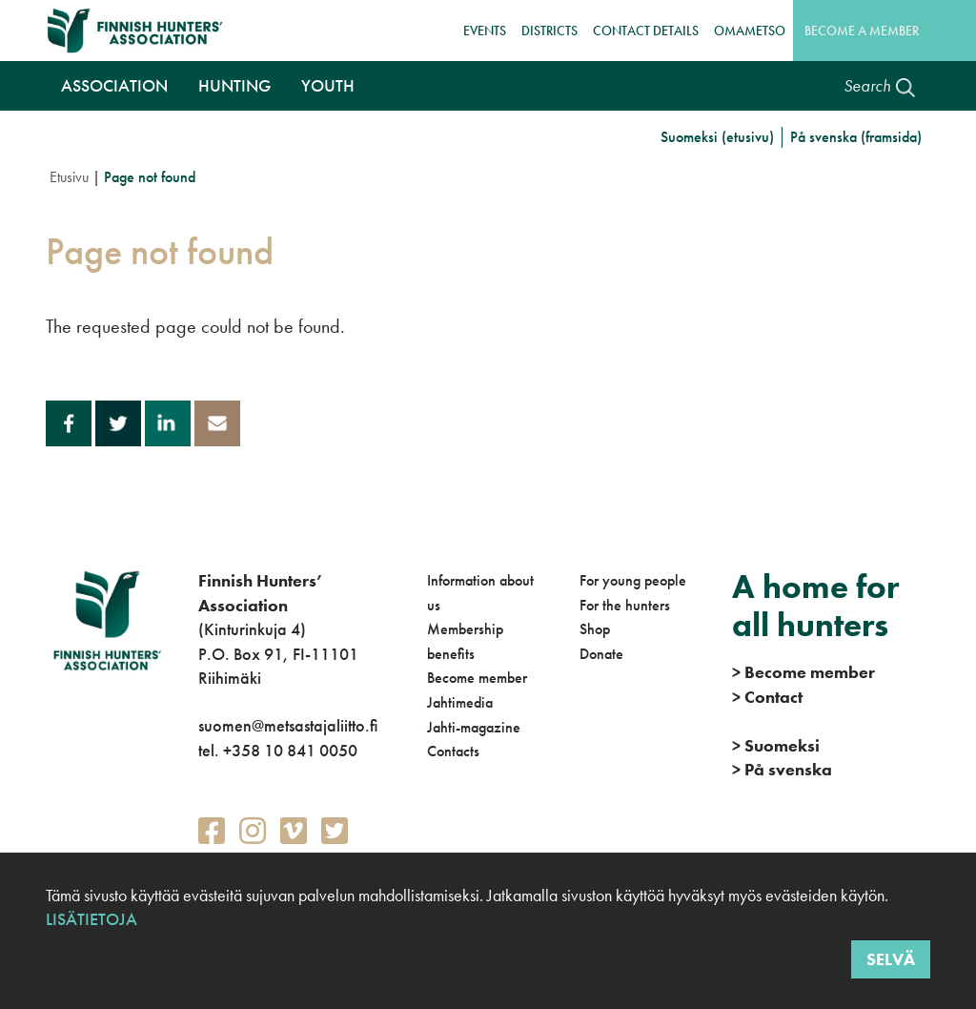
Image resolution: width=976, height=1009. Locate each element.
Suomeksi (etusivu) (717, 137)
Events (484, 30)
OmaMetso (749, 30)
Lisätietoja (91, 919)
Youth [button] (328, 85)
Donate (601, 654)
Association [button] (114, 85)
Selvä (890, 959)
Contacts (453, 751)
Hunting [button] (234, 85)
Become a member (861, 30)
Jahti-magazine (473, 727)
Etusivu (69, 177)
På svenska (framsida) (856, 137)
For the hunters (625, 605)
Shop (595, 629)
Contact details (646, 30)
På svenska (782, 769)
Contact (767, 697)
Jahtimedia (460, 702)
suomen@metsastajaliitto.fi (287, 725)
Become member (477, 678)
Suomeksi (776, 745)
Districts (549, 30)
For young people (633, 580)
